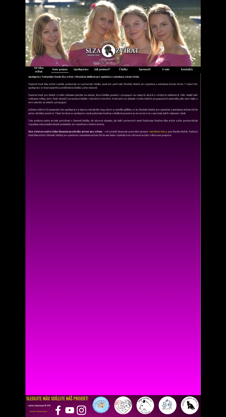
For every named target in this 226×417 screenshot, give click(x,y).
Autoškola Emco (158, 115)
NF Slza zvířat (39, 69)
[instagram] (81, 410)
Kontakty (187, 69)
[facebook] (58, 410)
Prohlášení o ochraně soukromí (38, 411)
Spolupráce (81, 69)
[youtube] (69, 410)
